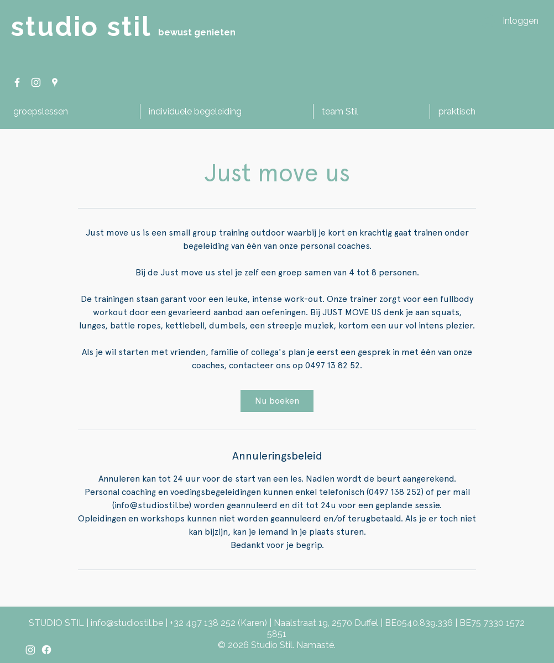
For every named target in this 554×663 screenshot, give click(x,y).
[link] (277, 401)
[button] (72, 111)
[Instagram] (30, 650)
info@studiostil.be (127, 623)
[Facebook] (46, 650)
